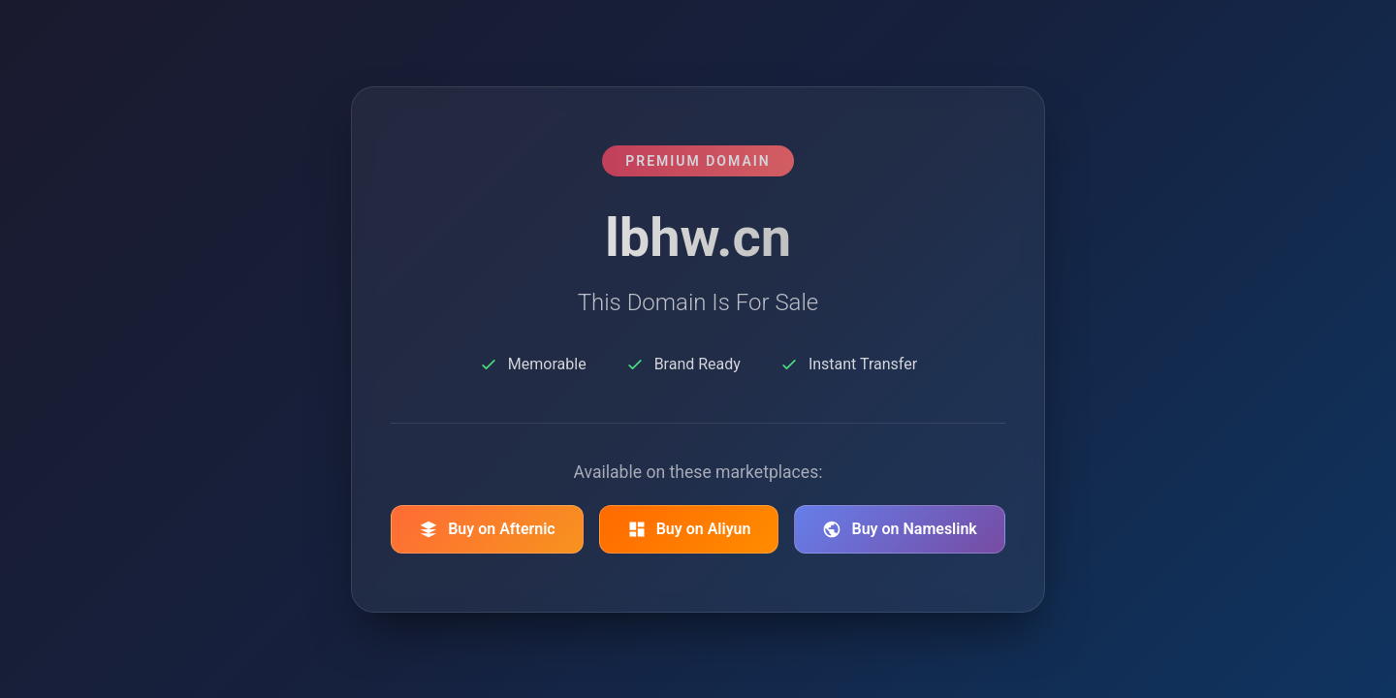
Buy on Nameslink (899, 529)
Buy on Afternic (487, 529)
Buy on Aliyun (689, 529)
